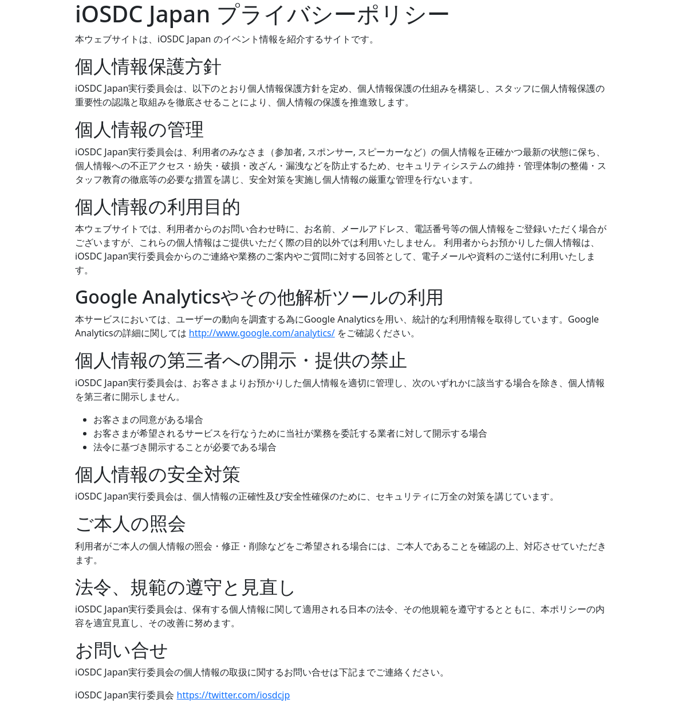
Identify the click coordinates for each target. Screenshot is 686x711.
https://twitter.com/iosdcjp (233, 695)
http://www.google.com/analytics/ (262, 333)
